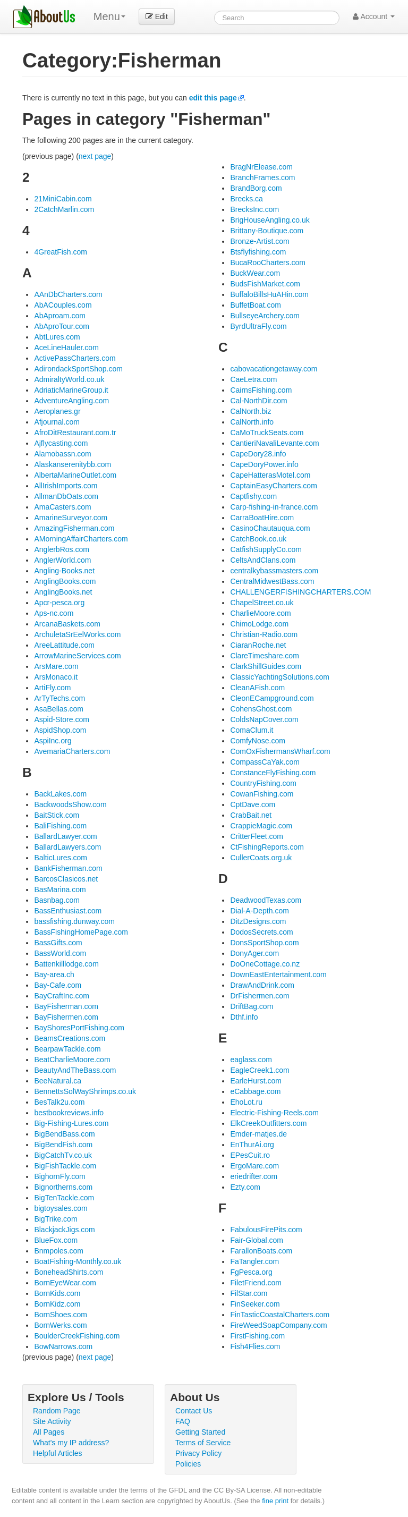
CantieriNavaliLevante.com (274, 443)
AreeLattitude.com (64, 645)
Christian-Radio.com (264, 634)
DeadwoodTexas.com (265, 900)
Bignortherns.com (63, 1187)
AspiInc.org (52, 740)
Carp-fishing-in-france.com (274, 507)
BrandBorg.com (256, 188)
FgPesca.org (251, 1272)
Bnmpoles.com (58, 1251)
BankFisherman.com (68, 868)
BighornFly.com (59, 1176)
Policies (188, 1464)
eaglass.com (251, 1059)
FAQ (182, 1421)
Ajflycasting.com (61, 443)
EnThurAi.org (252, 1144)
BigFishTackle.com (65, 1166)
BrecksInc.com (254, 209)
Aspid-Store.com (61, 719)
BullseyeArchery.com (264, 315)
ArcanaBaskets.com (67, 624)
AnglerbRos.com (61, 549)
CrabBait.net (250, 815)
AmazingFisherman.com (74, 528)
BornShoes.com (60, 1314)
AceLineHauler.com (66, 347)
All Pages (48, 1432)
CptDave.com (252, 804)
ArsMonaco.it (56, 677)
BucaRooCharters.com (267, 262)
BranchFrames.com (262, 177)
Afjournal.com (57, 422)
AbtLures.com (57, 337)
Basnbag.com (57, 900)
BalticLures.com (60, 857)
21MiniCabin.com (62, 198)
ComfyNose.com (257, 740)
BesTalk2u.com (59, 1102)
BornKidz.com (57, 1304)
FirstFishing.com (257, 1336)
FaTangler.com (254, 1261)
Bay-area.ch (54, 974)
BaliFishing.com (60, 825)
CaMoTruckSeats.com (266, 432)
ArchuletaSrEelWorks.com (77, 634)
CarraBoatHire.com (262, 517)
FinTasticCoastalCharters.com (279, 1314)
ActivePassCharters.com (74, 358)
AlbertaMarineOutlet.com (75, 475)
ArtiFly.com (52, 687)
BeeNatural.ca (57, 1081)
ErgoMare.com (254, 1166)
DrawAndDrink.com (262, 985)
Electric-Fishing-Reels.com (274, 1112)
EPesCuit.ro (250, 1155)
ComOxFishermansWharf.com (280, 751)
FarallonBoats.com (261, 1251)
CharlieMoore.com (260, 613)
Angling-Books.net (64, 570)
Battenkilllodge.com (66, 964)
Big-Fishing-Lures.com (71, 1123)
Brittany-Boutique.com (266, 230)
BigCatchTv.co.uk (63, 1155)
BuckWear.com (255, 273)
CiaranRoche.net (258, 645)
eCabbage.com (255, 1091)
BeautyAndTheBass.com (75, 1070)
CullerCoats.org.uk (261, 857)
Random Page (57, 1410)
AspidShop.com (60, 730)
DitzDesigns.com (258, 921)
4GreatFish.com (60, 252)
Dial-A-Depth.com (259, 910)
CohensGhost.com (261, 709)
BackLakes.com (60, 794)
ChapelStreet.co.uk (261, 602)
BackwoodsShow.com (70, 804)
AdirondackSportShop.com (78, 369)
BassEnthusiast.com (67, 910)
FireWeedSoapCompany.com (278, 1325)
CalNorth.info (252, 422)
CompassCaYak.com (264, 762)
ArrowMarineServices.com (77, 655)
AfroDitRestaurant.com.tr (75, 432)
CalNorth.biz (250, 411)
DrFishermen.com (259, 995)
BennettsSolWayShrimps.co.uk (85, 1091)
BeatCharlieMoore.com (72, 1059)
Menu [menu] (109, 16)
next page (95, 156)
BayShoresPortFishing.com (79, 1027)
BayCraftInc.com (61, 995)
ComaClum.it (251, 730)
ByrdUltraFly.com (258, 326)
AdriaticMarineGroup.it (71, 390)
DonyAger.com (254, 953)
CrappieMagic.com (261, 825)
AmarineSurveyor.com (70, 517)
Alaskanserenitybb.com (72, 464)
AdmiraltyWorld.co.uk (69, 379)
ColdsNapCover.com (264, 719)
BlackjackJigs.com (64, 1229)
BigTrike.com (55, 1219)
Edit (157, 16)
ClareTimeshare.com (264, 655)
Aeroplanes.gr (57, 411)
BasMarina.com (60, 889)
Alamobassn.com (62, 454)
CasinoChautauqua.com (270, 528)
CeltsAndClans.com (262, 560)
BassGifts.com (58, 942)
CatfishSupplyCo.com (266, 549)
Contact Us (193, 1410)
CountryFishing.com (263, 783)
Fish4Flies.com (255, 1346)
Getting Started (200, 1432)
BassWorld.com (60, 953)
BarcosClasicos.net (66, 879)
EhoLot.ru (246, 1102)
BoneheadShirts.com (68, 1272)
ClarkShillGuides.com (265, 666)
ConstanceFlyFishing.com (273, 772)
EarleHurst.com (255, 1081)
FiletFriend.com (255, 1282)
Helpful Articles (57, 1453)
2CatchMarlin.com (64, 209)
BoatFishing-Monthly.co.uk (77, 1261)
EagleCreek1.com (259, 1070)
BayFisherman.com (66, 1006)
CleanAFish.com (257, 687)
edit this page (213, 98)
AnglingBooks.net (63, 592)
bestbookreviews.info (69, 1112)
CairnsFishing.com (261, 390)
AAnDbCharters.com (68, 294)
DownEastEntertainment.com (278, 974)
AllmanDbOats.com (66, 496)
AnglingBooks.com (65, 581)
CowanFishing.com (261, 794)
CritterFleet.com (256, 836)
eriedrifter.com (253, 1176)
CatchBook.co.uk (258, 539)
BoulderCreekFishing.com (77, 1336)
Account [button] (374, 16)
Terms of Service (203, 1442)
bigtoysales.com (60, 1208)
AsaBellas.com (58, 709)
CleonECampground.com (271, 698)
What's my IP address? (71, 1442)
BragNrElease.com (261, 167)
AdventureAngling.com (71, 400)
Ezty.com (245, 1187)
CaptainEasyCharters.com (273, 485)
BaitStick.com (56, 815)
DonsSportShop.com (264, 942)
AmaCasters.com (62, 507)
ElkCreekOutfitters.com (268, 1123)
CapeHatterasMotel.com (270, 475)
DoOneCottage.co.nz (265, 964)
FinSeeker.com (254, 1304)
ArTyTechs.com (59, 698)
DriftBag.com (251, 1006)
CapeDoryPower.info (264, 464)
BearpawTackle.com (67, 1049)
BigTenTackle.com (64, 1197)
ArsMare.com (56, 666)
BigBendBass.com (64, 1134)
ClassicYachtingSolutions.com (279, 677)
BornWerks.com (60, 1325)
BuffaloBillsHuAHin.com (269, 294)
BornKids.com (57, 1293)
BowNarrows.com (63, 1346)
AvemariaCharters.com (72, 751)
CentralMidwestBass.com (272, 581)
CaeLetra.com (253, 379)
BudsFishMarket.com (265, 283)
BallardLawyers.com (67, 847)
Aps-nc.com (53, 613)
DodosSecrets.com (261, 932)
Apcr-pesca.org (59, 602)
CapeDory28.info (258, 454)
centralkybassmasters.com (274, 570)
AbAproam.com (59, 315)
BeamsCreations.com (69, 1038)
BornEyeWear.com (65, 1282)
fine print (275, 1501)
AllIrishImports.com (65, 485)
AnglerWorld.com (62, 560)
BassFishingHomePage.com (81, 932)
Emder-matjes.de (258, 1134)
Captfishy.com (253, 496)
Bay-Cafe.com (57, 985)
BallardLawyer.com (65, 836)
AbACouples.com (62, 305)
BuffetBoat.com (255, 305)
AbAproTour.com (61, 326)
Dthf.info (244, 1017)
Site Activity (52, 1421)
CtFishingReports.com (267, 847)
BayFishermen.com (66, 1017)
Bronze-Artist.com (259, 241)
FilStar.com (248, 1293)
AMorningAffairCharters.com (81, 539)
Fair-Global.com (256, 1240)
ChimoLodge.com (259, 624)
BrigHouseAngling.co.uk (269, 220)
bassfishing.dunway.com (74, 921)
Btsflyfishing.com (258, 252)
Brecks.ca (246, 198)
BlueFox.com (56, 1240)
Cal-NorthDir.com (258, 400)
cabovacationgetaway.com (273, 369)
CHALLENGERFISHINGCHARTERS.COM (300, 592)
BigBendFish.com (63, 1144)
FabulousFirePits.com (266, 1229)
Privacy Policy (198, 1453)
